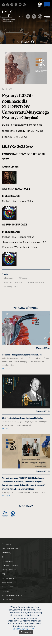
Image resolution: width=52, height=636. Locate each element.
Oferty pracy (6, 553)
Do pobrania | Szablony (10, 565)
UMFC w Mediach (8, 600)
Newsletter (5, 591)
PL (21, 16)
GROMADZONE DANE (24, 629)
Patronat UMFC (7, 587)
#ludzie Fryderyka (36, 282)
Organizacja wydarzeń (10, 548)
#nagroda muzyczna (13, 282)
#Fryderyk (23, 278)
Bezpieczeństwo (7, 561)
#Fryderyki (8, 278)
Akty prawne (6, 544)
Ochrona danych (8, 578)
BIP (3, 557)
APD (3, 574)
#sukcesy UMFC (11, 286)
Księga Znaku (7, 583)
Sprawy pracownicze (9, 570)
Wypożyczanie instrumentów (12, 595)
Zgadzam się (26, 632)
